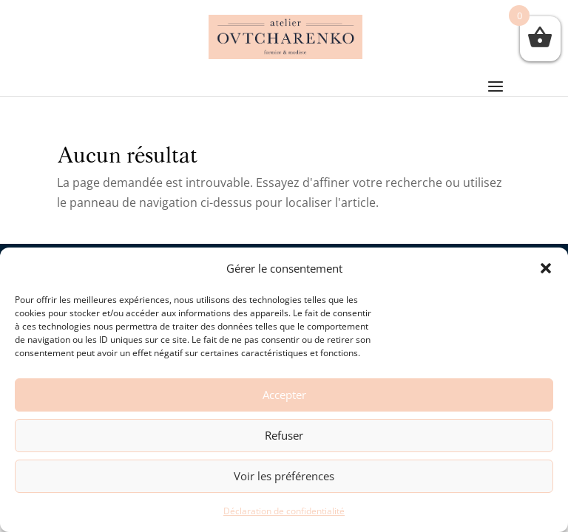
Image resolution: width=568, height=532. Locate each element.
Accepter (284, 394)
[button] (545, 268)
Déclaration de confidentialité (284, 511)
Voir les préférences (284, 475)
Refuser (284, 435)
